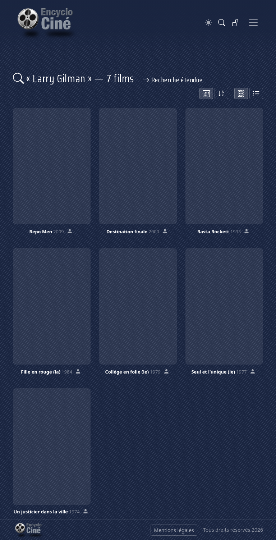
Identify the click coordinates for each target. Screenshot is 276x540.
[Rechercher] (221, 22)
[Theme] (208, 23)
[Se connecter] (235, 22)
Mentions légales (174, 530)
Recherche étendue (172, 80)
